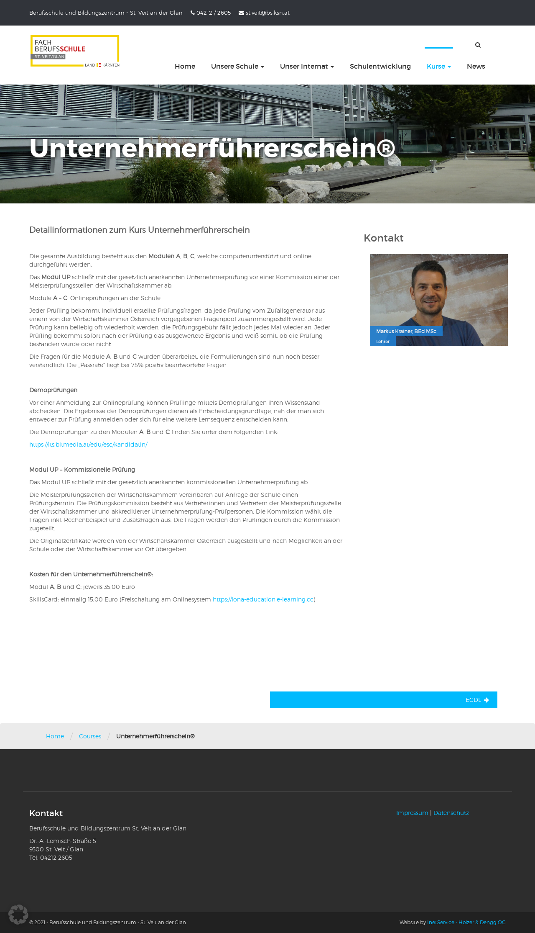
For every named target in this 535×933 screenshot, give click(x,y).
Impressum (412, 812)
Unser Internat (307, 66)
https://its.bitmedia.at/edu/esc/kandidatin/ (88, 444)
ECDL (473, 699)
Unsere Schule (237, 66)
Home (185, 66)
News (476, 66)
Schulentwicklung (380, 66)
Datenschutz (451, 812)
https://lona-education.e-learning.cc (263, 599)
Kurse (439, 66)
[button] (18, 914)
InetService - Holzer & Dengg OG (466, 922)
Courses (90, 736)
